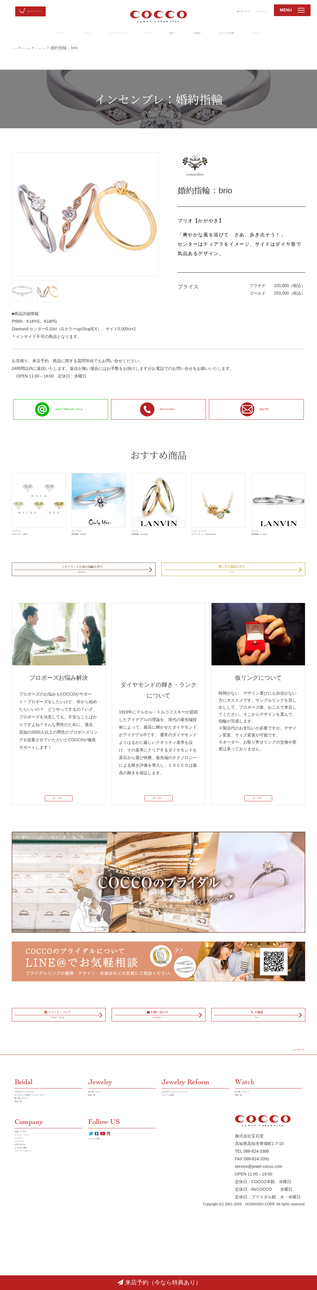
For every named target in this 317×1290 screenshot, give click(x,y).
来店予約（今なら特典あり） (159, 1282)
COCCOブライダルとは (37, 1151)
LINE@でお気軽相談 (253, 34)
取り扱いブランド (31, 1174)
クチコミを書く (102, 1232)
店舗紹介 (176, 34)
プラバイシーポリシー (35, 1262)
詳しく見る (56, 825)
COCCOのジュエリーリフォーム (191, 1151)
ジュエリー (53, 34)
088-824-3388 (253, 10)
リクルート (297, 34)
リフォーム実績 (175, 1158)
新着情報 (209, 34)
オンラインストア (44, 11)
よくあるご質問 (29, 1254)
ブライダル (17, 34)
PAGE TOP (289, 1105)
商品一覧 (23, 1181)
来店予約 (253, 409)
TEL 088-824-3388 (252, 1233)
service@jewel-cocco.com (258, 1249)
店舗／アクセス (29, 1216)
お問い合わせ (216, 10)
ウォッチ (144, 34)
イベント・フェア (31, 1223)
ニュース (23, 1231)
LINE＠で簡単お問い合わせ (54, 409)
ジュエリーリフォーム (100, 34)
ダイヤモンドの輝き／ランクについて (47, 1162)
